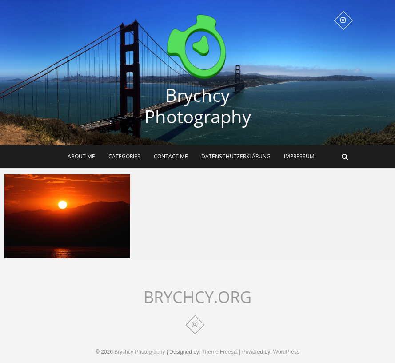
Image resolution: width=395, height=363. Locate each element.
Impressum (299, 156)
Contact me (171, 156)
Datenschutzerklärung (236, 156)
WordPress (286, 352)
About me (81, 156)
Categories (124, 156)
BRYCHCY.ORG (197, 297)
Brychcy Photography (197, 106)
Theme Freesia (220, 352)
